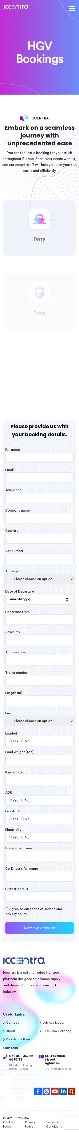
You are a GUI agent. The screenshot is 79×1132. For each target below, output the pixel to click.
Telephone (39, 493)
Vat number (39, 554)
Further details (39, 892)
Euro (39, 717)
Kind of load (39, 776)
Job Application (54, 1022)
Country (39, 534)
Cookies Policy (9, 1124)
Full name (39, 453)
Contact (12, 1022)
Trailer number (39, 676)
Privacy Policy (30, 1124)
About (10, 1031)
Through (39, 575)
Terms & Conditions (54, 1124)
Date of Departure (39, 595)
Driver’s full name (39, 852)
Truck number (39, 656)
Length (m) (39, 696)
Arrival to (39, 635)
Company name (39, 514)
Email (39, 473)
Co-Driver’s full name (39, 872)
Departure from (39, 615)
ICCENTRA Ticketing (57, 1031)
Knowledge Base (18, 1039)
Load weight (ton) (39, 755)
